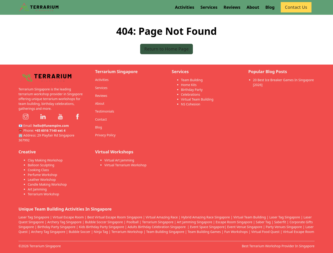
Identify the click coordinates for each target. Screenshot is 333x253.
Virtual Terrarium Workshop (125, 165)
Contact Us (296, 7)
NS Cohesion (190, 104)
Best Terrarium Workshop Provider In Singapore (278, 246)
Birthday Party (192, 89)
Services (101, 88)
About (99, 103)
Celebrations (190, 94)
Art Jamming (37, 189)
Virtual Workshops (114, 152)
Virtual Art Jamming (119, 160)
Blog (98, 127)
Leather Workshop (42, 179)
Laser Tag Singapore (33, 217)
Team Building (192, 80)
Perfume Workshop (42, 175)
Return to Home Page (166, 49)
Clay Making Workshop (45, 160)
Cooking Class (38, 170)
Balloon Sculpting (41, 165)
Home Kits (189, 85)
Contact (101, 119)
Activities (101, 79)
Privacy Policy (105, 135)
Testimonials (104, 111)
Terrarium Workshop (43, 194)
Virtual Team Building (197, 99)
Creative (27, 152)
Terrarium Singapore (45, 246)
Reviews (101, 95)
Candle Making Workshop (47, 184)
